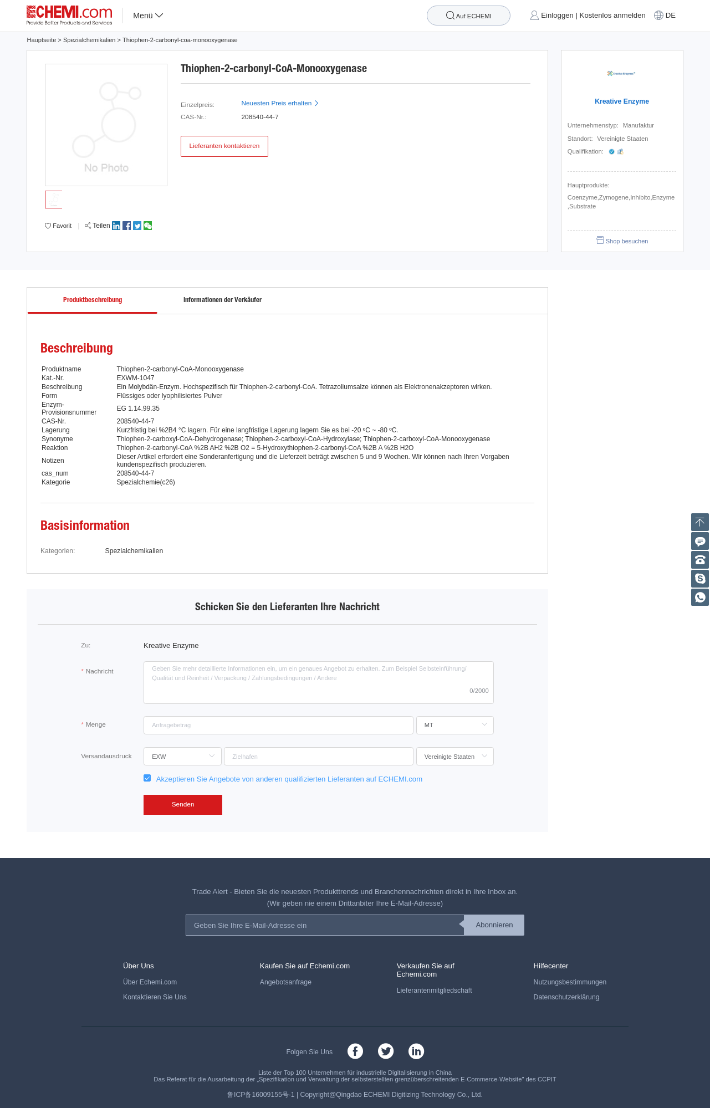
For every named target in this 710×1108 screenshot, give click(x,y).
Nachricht (100, 671)
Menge (96, 724)
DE (671, 16)
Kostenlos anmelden (613, 16)
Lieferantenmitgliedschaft (434, 990)
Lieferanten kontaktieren (224, 146)
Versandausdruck (106, 756)
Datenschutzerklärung (567, 997)
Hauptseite (41, 40)
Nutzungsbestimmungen (570, 982)
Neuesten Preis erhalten (280, 103)
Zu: (85, 645)
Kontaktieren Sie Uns (155, 997)
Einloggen (557, 16)
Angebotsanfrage (285, 982)
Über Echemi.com (150, 982)
